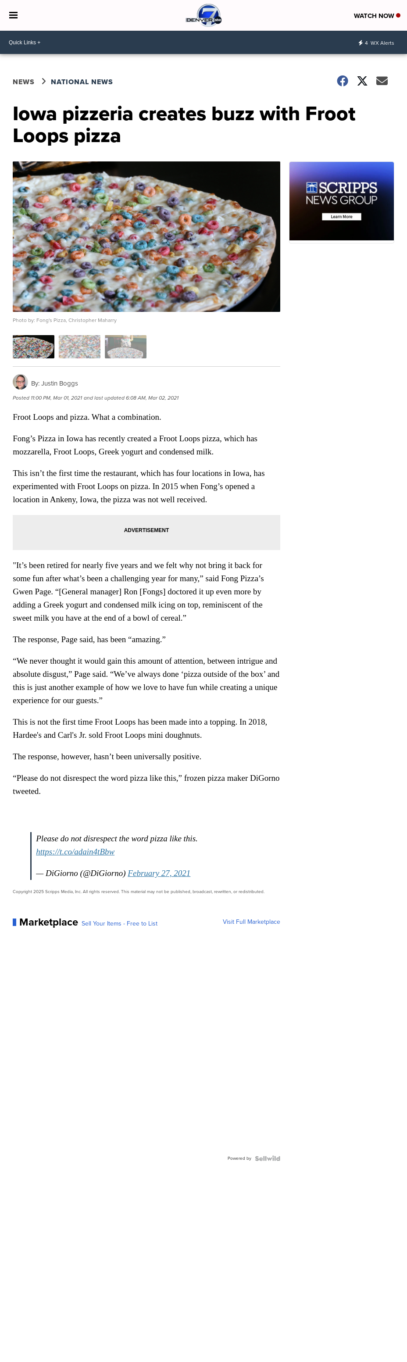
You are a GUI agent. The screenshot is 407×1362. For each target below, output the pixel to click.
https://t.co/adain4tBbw (75, 851)
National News (82, 82)
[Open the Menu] (13, 15)
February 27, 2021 (159, 873)
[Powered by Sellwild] (267, 1158)
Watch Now (377, 16)
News (24, 82)
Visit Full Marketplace (251, 922)
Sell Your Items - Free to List (119, 924)
